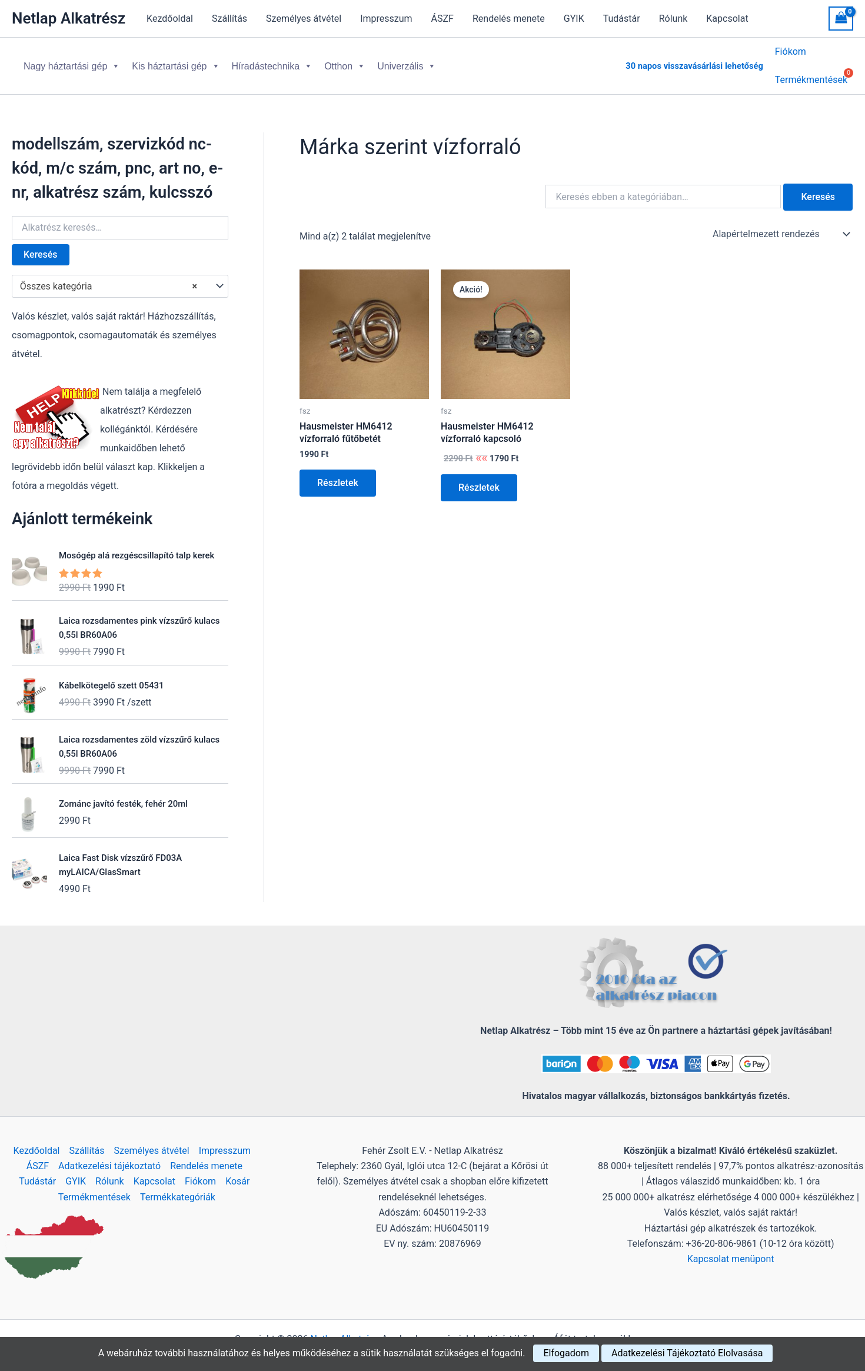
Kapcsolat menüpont (730, 1249)
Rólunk (673, 18)
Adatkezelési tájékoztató (109, 1156)
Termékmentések (94, 1187)
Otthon (344, 61)
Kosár (237, 1171)
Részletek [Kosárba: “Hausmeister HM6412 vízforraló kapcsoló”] (479, 478)
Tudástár (621, 18)
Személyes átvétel (303, 18)
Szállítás (229, 18)
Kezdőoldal (170, 18)
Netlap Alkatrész (68, 18)
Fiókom (790, 53)
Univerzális (406, 61)
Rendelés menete (509, 18)
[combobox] (120, 277)
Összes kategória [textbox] (108, 277)
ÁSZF (442, 18)
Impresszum (386, 18)
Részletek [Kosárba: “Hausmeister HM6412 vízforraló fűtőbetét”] (337, 473)
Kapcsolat (727, 18)
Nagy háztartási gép (72, 61)
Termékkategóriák (177, 1187)
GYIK (574, 18)
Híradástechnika (272, 61)
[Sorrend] (780, 225)
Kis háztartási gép (175, 61)
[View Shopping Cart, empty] (841, 18)
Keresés (41, 245)
